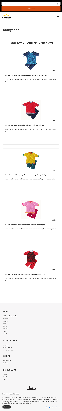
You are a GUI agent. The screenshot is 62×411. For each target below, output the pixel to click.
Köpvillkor (6, 345)
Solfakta (5, 328)
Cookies (5, 363)
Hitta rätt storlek (7, 347)
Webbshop (6, 318)
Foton (4, 323)
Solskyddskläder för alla (10, 316)
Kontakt (5, 333)
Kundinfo (5, 321)
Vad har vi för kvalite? (9, 350)
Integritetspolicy (7, 360)
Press (4, 331)
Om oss (5, 326)
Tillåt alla (6, 407)
